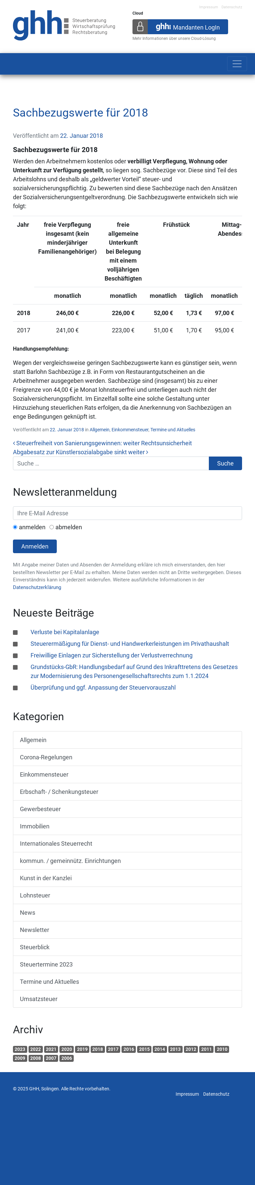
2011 (206, 1049)
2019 (82, 1049)
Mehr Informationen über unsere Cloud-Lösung (174, 38)
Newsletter (34, 929)
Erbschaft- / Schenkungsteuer (59, 791)
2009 (20, 1058)
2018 (97, 1049)
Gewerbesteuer (40, 808)
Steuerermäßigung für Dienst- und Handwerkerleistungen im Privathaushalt (130, 643)
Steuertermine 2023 (46, 964)
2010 (222, 1049)
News (27, 912)
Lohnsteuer (35, 895)
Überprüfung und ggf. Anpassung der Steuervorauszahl (103, 687)
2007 (51, 1058)
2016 (129, 1049)
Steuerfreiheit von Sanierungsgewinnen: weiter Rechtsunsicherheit (102, 443)
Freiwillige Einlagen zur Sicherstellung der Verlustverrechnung (112, 655)
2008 (35, 1058)
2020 (66, 1049)
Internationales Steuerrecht (56, 843)
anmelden (32, 527)
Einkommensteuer (130, 429)
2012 (191, 1049)
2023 (20, 1049)
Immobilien (34, 826)
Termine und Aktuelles (172, 429)
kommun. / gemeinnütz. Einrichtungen (70, 860)
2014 (159, 1049)
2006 (66, 1058)
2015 (144, 1049)
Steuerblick (34, 947)
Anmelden (34, 546)
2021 (51, 1049)
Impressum (208, 7)
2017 (113, 1049)
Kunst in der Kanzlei (46, 878)
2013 (175, 1049)
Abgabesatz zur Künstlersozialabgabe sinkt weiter (80, 452)
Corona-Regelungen (46, 757)
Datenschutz (231, 7)
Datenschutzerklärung (37, 587)
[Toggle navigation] (237, 63)
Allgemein (100, 429)
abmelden (68, 527)
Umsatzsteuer (38, 998)
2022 (35, 1049)
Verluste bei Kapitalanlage (65, 632)
